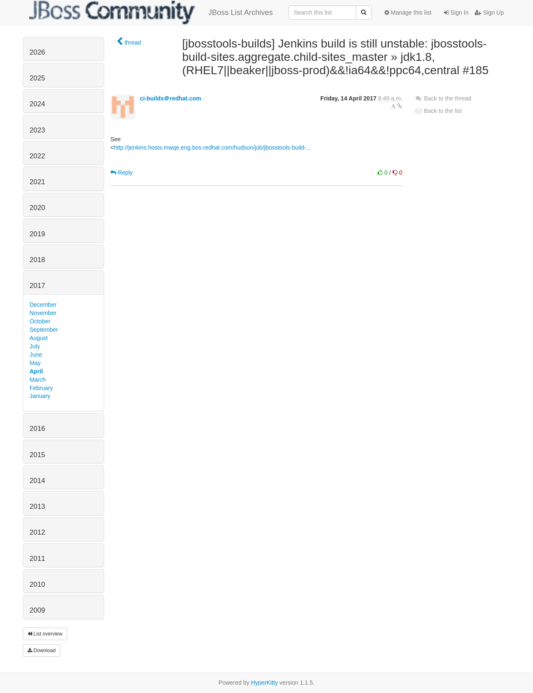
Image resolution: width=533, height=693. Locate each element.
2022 (37, 156)
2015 (37, 455)
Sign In (456, 12)
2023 (37, 130)
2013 (37, 506)
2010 (37, 584)
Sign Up (489, 12)
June (36, 354)
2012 (37, 532)
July (35, 346)
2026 (37, 52)
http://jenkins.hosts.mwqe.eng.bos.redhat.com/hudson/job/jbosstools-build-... (212, 147)
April (36, 371)
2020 (37, 208)
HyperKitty (264, 682)
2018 (37, 260)
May (35, 363)
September (44, 329)
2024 (37, 104)
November (43, 313)
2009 (37, 610)
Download (41, 650)
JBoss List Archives (151, 12)
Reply (121, 172)
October (40, 321)
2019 (37, 234)
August (39, 338)
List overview (44, 634)
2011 (37, 559)
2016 (37, 429)
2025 (37, 78)
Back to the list (438, 111)
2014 (37, 481)
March (38, 379)
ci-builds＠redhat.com (170, 98)
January (40, 396)
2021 (37, 182)
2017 (37, 286)
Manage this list (407, 12)
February (41, 388)
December (43, 304)
